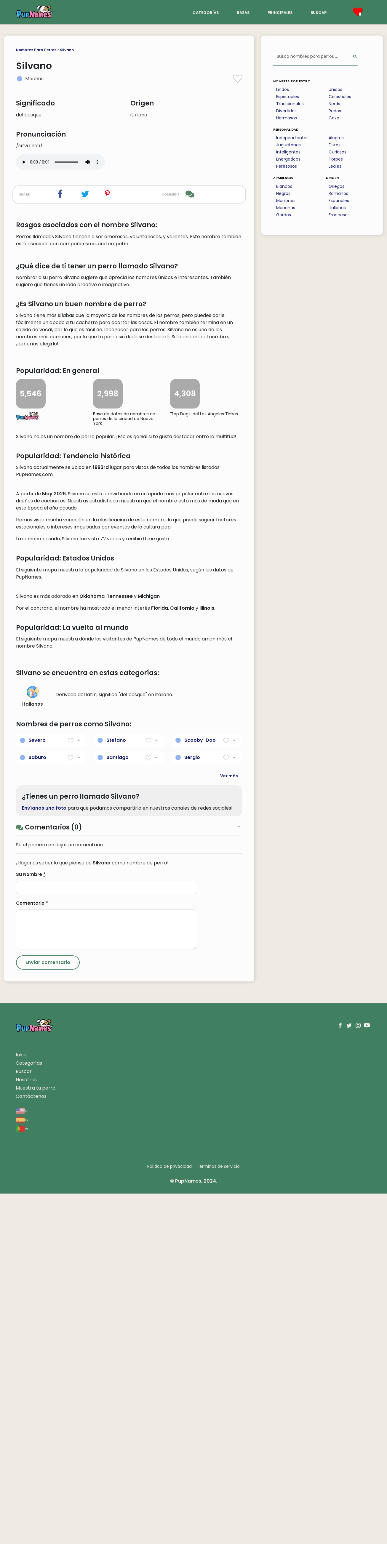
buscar (319, 12)
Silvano (67, 49)
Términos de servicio (218, 1517)
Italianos (337, 208)
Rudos (335, 111)
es (22, 1469)
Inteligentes (288, 152)
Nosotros (26, 1430)
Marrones (285, 201)
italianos (32, 1047)
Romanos (338, 193)
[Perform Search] (354, 56)
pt (22, 1478)
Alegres (336, 138)
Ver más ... (231, 1126)
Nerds (334, 104)
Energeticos (288, 159)
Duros (334, 145)
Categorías (29, 1413)
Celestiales (340, 97)
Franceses (339, 215)
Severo (37, 1090)
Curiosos (337, 152)
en (22, 1460)
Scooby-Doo (200, 1090)
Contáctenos (31, 1446)
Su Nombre (31, 1225)
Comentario (32, 1253)
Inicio (22, 1405)
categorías (206, 12)
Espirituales (287, 97)
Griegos (336, 186)
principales (280, 12)
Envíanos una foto (44, 1158)
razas (243, 12)
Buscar (24, 1421)
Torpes (336, 159)
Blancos (284, 186)
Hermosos (286, 118)
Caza (334, 118)
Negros (283, 193)
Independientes (292, 138)
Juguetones (288, 145)
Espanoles (339, 201)
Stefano (116, 1090)
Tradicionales (290, 104)
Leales (335, 166)
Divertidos (286, 111)
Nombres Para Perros (36, 49)
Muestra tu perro (35, 1438)
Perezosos (286, 166)
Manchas (285, 208)
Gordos (283, 215)
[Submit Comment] (48, 1313)
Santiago (117, 1107)
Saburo (37, 1107)
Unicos (335, 89)
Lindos (282, 89)
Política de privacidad (169, 1517)
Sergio (192, 1107)
